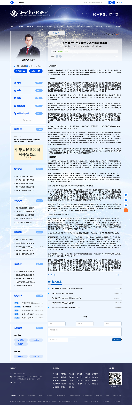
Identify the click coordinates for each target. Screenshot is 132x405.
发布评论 (117, 339)
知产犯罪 (95, 377)
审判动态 (40, 26)
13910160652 (17, 2)
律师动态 (89, 26)
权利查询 (71, 387)
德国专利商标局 (117, 395)
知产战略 (95, 380)
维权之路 (79, 380)
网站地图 (119, 26)
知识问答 (56, 380)
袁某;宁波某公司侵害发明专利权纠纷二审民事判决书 (32, 314)
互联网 (71, 380)
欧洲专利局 (99, 395)
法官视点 (60, 26)
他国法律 (21, 356)
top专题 (86, 380)
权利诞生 (79, 384)
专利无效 (61, 52)
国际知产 (30, 26)
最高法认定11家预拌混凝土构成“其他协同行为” (32, 318)
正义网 (107, 395)
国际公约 (36, 356)
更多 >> (38, 83)
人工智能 (71, 374)
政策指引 (21, 344)
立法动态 (36, 340)
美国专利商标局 (87, 395)
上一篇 (52, 275)
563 (117, 56)
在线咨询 (35, 71)
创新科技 (71, 384)
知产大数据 (56, 384)
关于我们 (20, 71)
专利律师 (21, 395)
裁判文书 (99, 26)
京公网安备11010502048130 (68, 401)
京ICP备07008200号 (50, 401)
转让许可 (87, 384)
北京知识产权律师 (61, 395)
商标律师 (49, 395)
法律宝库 (109, 26)
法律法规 (21, 340)
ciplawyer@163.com (34, 66)
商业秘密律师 (31, 395)
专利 (117, 34)
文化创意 (63, 384)
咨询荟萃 (95, 374)
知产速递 (20, 26)
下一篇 (118, 275)
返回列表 (58, 33)
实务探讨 (79, 26)
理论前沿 (50, 26)
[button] (26, 157)
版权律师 (41, 395)
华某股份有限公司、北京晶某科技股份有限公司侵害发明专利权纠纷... (32, 310)
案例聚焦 (69, 26)
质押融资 (95, 384)
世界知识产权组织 (74, 395)
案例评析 (110, 34)
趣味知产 (63, 380)
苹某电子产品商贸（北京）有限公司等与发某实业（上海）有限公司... (32, 303)
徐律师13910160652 (24, 373)
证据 (66, 52)
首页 (11, 26)
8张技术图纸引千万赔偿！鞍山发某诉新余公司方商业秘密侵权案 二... (32, 307)
